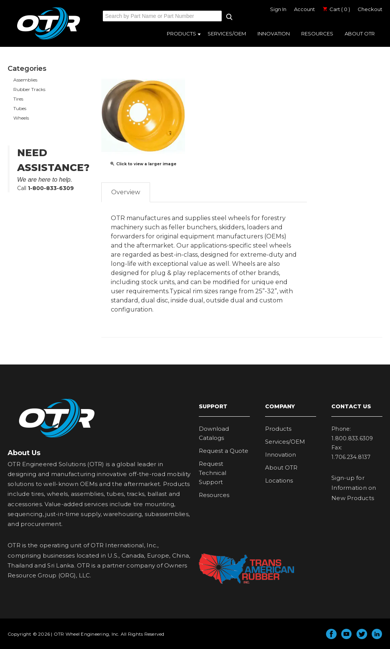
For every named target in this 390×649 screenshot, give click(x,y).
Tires (18, 99)
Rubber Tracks (29, 89)
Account (304, 9)
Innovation (273, 33)
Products (181, 33)
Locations (279, 480)
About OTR (360, 33)
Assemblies (25, 80)
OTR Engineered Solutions (49, 39)
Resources (317, 33)
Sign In (278, 9)
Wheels (21, 118)
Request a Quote (223, 450)
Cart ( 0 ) (336, 9)
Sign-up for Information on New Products (353, 488)
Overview (125, 192)
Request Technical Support (212, 473)
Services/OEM (227, 33)
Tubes (19, 108)
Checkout (370, 9)
